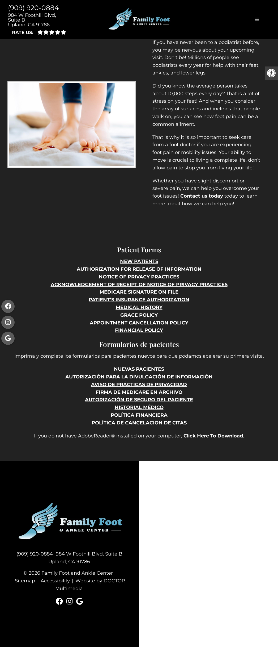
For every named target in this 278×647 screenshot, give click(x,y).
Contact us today (201, 196)
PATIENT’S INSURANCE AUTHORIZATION (139, 300)
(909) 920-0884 (33, 8)
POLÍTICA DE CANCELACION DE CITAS (139, 423)
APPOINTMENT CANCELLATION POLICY (139, 323)
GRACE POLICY (139, 315)
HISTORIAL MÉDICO (139, 407)
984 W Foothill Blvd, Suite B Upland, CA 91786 (32, 20)
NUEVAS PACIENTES (139, 369)
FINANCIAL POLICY (139, 330)
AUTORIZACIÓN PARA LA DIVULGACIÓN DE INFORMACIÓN (139, 377)
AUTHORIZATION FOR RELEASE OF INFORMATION (139, 269)
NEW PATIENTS (139, 261)
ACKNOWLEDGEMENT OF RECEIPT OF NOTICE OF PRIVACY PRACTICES (139, 284)
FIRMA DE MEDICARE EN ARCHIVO (139, 392)
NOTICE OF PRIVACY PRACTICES (139, 277)
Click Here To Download (213, 436)
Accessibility (55, 581)
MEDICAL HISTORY (139, 307)
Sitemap (25, 581)
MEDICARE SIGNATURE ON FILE (139, 292)
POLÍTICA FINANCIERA (139, 415)
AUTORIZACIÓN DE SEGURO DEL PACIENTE (139, 400)
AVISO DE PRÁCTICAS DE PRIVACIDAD (139, 384)
